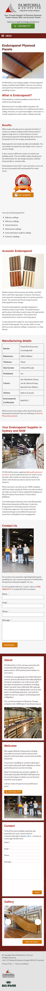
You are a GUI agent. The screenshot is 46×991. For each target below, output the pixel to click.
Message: (7, 620)
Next (38, 922)
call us (28, 836)
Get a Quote (23, 194)
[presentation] (20, 885)
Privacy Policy (7, 964)
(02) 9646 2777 (24, 26)
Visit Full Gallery (31, 942)
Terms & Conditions (22, 964)
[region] (23, 922)
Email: (5, 602)
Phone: (5, 611)
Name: (5, 594)
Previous (8, 922)
